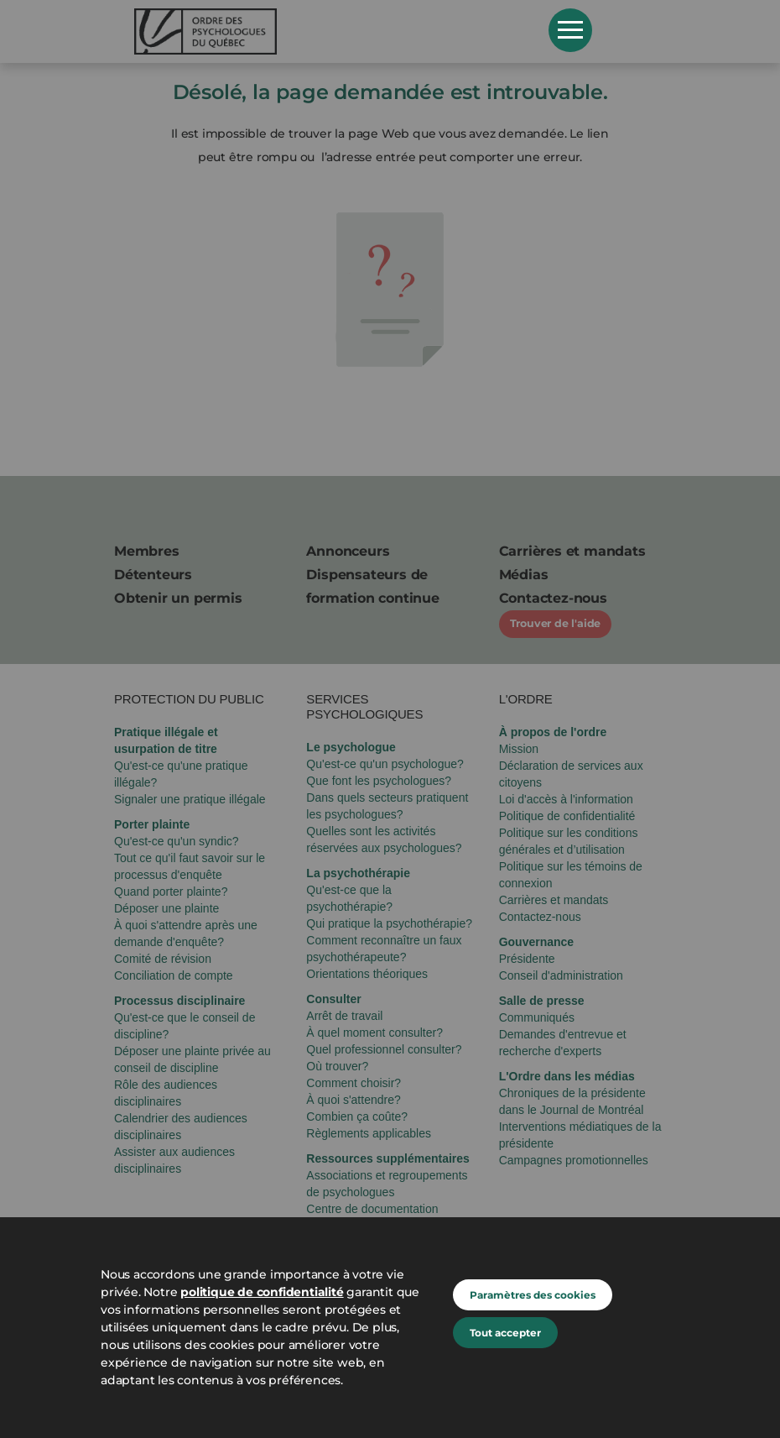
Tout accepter (505, 1332)
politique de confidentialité (261, 1291)
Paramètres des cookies (532, 1295)
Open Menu (570, 30)
